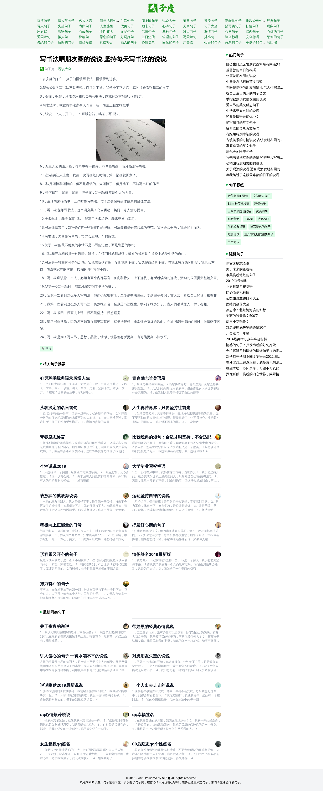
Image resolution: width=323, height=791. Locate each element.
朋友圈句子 (150, 20)
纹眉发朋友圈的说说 (241, 75)
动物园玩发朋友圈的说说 (244, 163)
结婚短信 (85, 42)
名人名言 (85, 20)
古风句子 (264, 219)
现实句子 (273, 26)
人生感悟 (106, 26)
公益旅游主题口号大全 (242, 298)
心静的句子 (212, 42)
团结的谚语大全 (237, 304)
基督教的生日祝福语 (241, 70)
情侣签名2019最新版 (151, 554)
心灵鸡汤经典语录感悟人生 (65, 378)
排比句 (209, 37)
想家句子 (64, 31)
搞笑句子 (43, 20)
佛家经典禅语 (236, 226)
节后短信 (233, 242)
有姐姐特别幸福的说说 (242, 134)
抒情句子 (252, 26)
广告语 (188, 42)
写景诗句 (189, 37)
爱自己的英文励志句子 (242, 105)
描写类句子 (233, 26)
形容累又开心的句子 (58, 554)
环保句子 (260, 203)
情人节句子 (66, 20)
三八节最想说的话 (239, 211)
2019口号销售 (236, 280)
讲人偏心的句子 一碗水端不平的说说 (74, 656)
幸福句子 (169, 31)
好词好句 (127, 37)
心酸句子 (85, 31)
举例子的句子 (256, 42)
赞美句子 (210, 20)
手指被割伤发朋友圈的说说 (246, 99)
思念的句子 (108, 37)
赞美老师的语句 (238, 196)
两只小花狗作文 (237, 321)
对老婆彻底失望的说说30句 (246, 327)
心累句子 (231, 31)
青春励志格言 (52, 437)
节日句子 (189, 20)
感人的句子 (129, 42)
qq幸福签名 (143, 714)
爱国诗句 (43, 37)
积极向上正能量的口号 (61, 525)
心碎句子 (169, 26)
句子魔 (50, 69)
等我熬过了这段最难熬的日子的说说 (252, 175)
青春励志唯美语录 (148, 378)
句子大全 (210, 26)
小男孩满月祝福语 (239, 286)
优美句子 (127, 26)
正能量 (248, 219)
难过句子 (189, 31)
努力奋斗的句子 (54, 583)
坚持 (46, 348)
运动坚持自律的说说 (151, 495)
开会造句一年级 (237, 333)
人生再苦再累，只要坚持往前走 (161, 407)
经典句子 (273, 20)
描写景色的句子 (260, 226)
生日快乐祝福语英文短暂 (244, 81)
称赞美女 (233, 219)
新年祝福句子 (110, 20)
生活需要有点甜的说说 (242, 110)
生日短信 (148, 37)
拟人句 (63, 37)
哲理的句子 (170, 37)
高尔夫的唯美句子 (239, 151)
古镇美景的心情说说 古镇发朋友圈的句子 (256, 140)
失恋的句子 (45, 42)
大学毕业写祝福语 (148, 466)
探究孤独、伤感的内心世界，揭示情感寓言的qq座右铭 (266, 374)
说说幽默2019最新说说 (61, 685)
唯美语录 (233, 234)
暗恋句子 (252, 31)
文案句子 (127, 31)
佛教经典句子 (256, 20)
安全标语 (252, 37)
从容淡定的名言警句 (58, 407)
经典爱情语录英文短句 (242, 128)
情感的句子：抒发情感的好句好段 (251, 345)
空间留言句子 (262, 196)
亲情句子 (148, 31)
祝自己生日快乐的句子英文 (246, 93)
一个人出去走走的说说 (153, 685)
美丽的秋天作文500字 (242, 315)
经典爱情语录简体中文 (242, 116)
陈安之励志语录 (237, 263)
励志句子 (148, 26)
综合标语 (231, 37)
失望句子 (64, 26)
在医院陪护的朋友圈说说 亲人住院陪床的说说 (259, 87)
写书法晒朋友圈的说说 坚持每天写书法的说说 (259, 157)
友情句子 (210, 31)
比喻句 (84, 37)
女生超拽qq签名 (55, 744)
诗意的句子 (233, 42)
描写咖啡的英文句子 (241, 122)
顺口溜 (272, 42)
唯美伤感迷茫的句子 (241, 275)
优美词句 (262, 211)
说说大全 (169, 20)
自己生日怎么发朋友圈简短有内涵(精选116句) (260, 64)
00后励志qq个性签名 (151, 744)
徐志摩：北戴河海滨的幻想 (246, 310)
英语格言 (106, 42)
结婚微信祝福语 (237, 292)
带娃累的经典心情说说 (153, 626)
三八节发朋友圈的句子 (258, 234)
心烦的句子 (275, 31)
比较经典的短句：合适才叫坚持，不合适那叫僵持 (178, 437)
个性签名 (106, 31)
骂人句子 (43, 26)
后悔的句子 (66, 42)
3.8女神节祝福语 (238, 203)
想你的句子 (275, 37)
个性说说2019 (53, 466)
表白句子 (85, 26)
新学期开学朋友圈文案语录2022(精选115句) (258, 356)
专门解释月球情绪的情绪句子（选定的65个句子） (263, 350)
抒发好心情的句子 (148, 525)
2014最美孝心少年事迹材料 (246, 339)
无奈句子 (189, 26)
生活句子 (127, 20)
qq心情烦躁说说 (55, 714)
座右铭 (42, 31)
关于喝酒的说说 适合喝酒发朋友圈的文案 (256, 169)
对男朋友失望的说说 (151, 656)
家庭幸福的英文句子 (241, 145)
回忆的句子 (170, 42)
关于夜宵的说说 (54, 626)
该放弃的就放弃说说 (58, 495)
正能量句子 (233, 20)
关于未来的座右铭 (239, 269)
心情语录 (148, 42)
